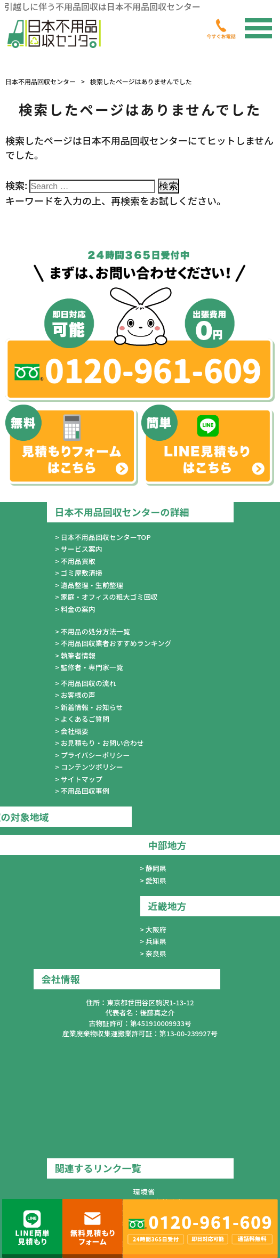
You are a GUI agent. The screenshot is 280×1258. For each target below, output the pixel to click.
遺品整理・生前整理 (92, 585)
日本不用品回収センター (40, 81)
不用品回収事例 (85, 791)
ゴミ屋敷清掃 (81, 573)
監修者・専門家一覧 (92, 667)
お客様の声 (78, 695)
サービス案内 (81, 549)
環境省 (144, 1192)
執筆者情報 (78, 655)
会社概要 (75, 731)
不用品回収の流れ (88, 683)
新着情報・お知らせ (92, 707)
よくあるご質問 (85, 719)
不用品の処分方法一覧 (95, 631)
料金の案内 (78, 609)
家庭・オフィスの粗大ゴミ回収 (109, 597)
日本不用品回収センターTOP (106, 537)
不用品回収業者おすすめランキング (116, 643)
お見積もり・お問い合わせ (102, 743)
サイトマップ (81, 779)
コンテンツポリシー (92, 767)
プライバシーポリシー (95, 755)
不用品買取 (78, 561)
